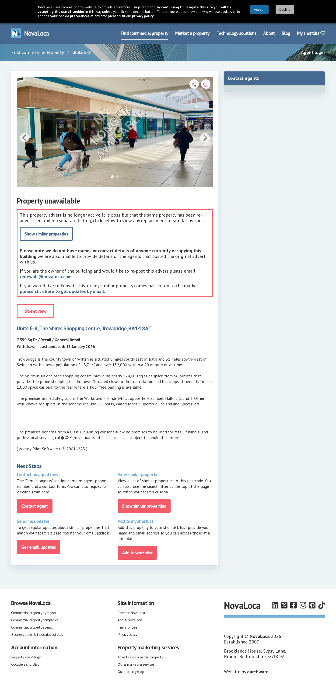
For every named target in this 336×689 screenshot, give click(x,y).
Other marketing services (136, 664)
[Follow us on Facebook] (293, 605)
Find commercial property (144, 33)
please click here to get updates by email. (62, 291)
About (269, 33)
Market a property (192, 33)
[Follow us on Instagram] (303, 605)
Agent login (313, 52)
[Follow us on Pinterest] (312, 605)
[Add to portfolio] (205, 84)
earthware (258, 672)
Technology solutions (236, 33)
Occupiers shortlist (25, 664)
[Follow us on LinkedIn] (275, 605)
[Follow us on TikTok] (321, 605)
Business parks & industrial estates (37, 634)
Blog (286, 33)
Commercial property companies (34, 620)
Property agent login (26, 657)
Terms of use (127, 627)
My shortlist (311, 33)
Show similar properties (46, 234)
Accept (259, 10)
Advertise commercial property (140, 657)
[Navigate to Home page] (30, 33)
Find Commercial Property (37, 52)
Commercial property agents (32, 627)
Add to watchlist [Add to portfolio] (137, 553)
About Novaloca (130, 620)
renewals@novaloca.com (45, 277)
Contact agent (34, 506)
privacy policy (143, 16)
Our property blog (131, 671)
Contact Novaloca (131, 612)
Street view (35, 311)
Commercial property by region (33, 612)
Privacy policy (127, 634)
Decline (284, 10)
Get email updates (38, 547)
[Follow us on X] (284, 605)
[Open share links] (194, 84)
